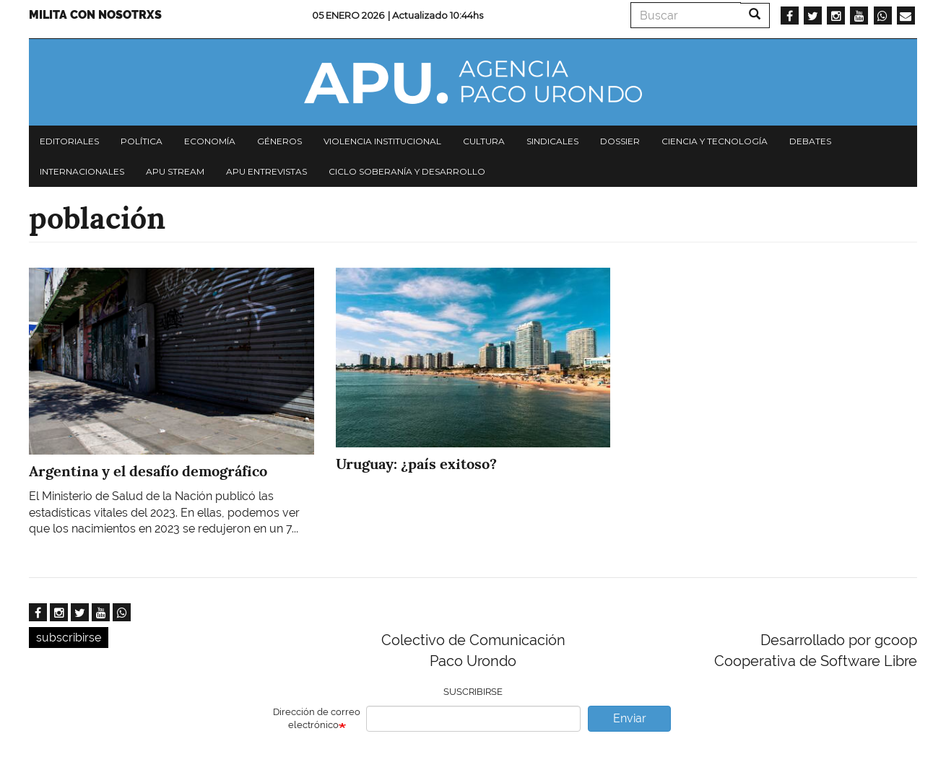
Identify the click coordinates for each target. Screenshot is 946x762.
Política (141, 141)
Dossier (620, 141)
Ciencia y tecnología (714, 141)
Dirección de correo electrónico (316, 718)
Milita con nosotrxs (95, 15)
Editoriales (69, 141)
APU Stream (175, 171)
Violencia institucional (382, 141)
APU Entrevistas (266, 171)
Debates (810, 141)
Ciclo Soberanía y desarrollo (407, 171)
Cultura (484, 141)
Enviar (629, 718)
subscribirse (68, 637)
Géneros (279, 141)
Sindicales (552, 141)
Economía (209, 141)
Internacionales (82, 171)
